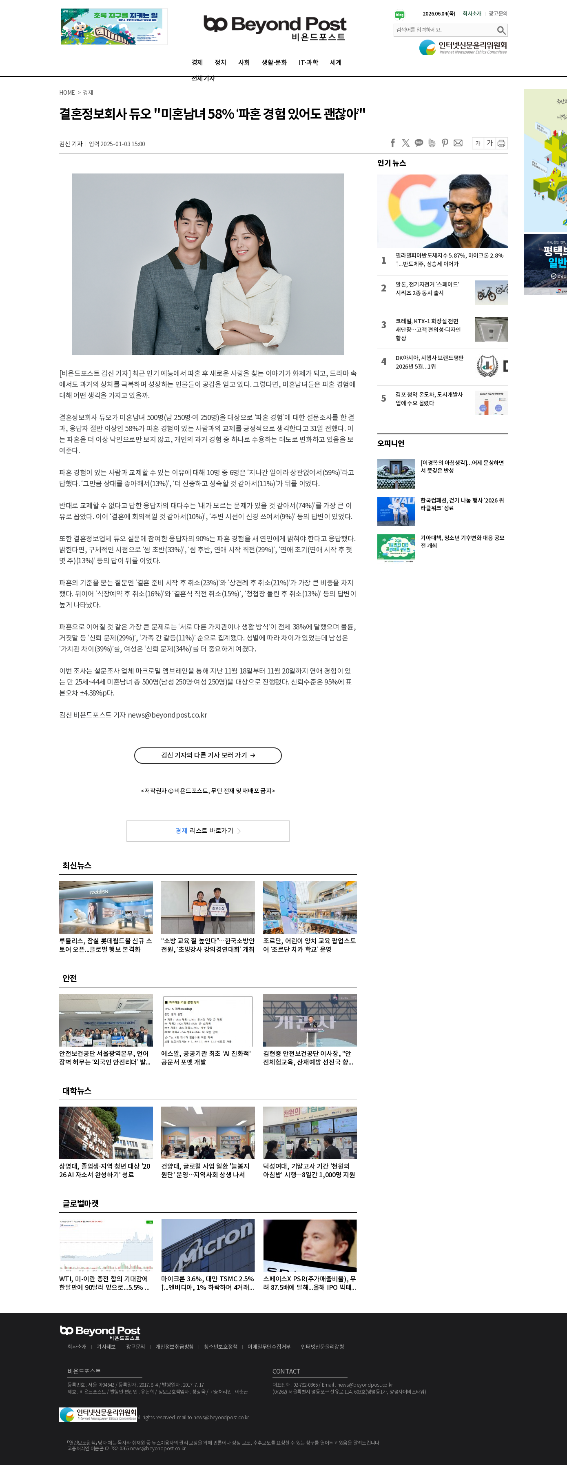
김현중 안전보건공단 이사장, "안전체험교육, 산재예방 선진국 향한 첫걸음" (308, 1058)
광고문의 (498, 14)
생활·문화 (274, 63)
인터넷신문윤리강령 (322, 1347)
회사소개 (472, 14)
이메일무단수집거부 (269, 1347)
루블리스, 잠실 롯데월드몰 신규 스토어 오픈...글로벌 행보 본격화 (105, 946)
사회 (244, 63)
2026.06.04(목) (439, 14)
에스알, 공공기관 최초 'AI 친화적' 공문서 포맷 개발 (206, 1058)
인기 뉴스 (391, 163)
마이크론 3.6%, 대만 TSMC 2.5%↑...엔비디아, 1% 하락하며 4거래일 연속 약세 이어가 (207, 1284)
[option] (114, 26)
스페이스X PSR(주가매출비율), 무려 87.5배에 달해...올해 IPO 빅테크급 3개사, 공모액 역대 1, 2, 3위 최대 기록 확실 (309, 1284)
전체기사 (203, 78)
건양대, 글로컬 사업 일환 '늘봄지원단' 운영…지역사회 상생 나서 (205, 1171)
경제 (197, 63)
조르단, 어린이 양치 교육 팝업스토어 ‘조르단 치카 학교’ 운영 (309, 946)
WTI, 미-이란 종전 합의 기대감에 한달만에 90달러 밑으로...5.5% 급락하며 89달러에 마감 (105, 1284)
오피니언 (391, 443)
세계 (336, 63)
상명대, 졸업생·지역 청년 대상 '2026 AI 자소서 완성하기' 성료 (104, 1171)
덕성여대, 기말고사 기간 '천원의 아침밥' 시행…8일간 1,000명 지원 (309, 1171)
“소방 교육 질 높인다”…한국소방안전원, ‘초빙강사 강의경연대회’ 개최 (208, 946)
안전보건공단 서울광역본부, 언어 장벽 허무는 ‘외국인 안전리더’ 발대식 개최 (105, 1058)
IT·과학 (309, 63)
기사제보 (106, 1347)
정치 (221, 63)
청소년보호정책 (220, 1347)
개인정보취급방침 (174, 1347)
